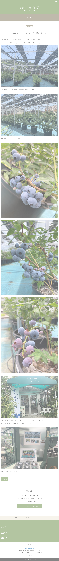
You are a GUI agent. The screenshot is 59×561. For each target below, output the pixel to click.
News (10, 518)
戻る (5, 479)
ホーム (4, 518)
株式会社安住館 (29, 548)
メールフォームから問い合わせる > (29, 506)
